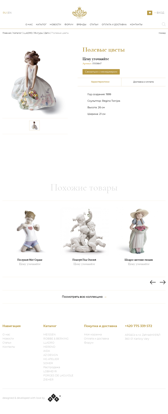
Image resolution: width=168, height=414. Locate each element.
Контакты (136, 32)
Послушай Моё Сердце (29, 267)
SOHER (48, 363)
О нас (29, 32)
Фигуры (38, 41)
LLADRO (27, 41)
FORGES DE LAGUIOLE (58, 375)
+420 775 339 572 (138, 326)
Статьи (94, 32)
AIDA (46, 351)
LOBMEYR (50, 371)
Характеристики (100, 90)
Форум (68, 32)
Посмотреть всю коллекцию (84, 304)
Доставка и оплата (143, 90)
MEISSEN (49, 334)
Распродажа (51, 367)
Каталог (41, 32)
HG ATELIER (51, 359)
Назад (162, 41)
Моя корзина (93, 334)
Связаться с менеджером (101, 79)
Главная (7, 41)
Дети (47, 41)
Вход (160, 17)
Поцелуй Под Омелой (84, 267)
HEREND (49, 347)
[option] (29, 246)
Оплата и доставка (114, 32)
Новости (55, 32)
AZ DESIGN (50, 355)
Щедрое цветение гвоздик (139, 267)
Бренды (81, 32)
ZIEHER (48, 379)
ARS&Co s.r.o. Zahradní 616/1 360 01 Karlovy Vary (142, 337)
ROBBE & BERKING (56, 338)
